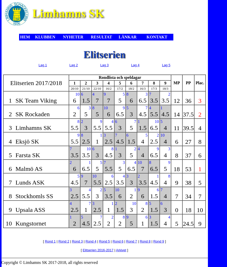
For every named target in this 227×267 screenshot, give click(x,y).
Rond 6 (118, 241)
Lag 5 (166, 65)
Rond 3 (77, 241)
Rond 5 (104, 241)
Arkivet (121, 250)
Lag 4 (135, 65)
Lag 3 (104, 65)
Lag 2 (73, 65)
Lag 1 (43, 65)
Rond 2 (63, 241)
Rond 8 (145, 241)
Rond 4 (91, 241)
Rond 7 (131, 241)
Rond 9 (158, 241)
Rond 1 (50, 241)
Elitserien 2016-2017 (98, 250)
